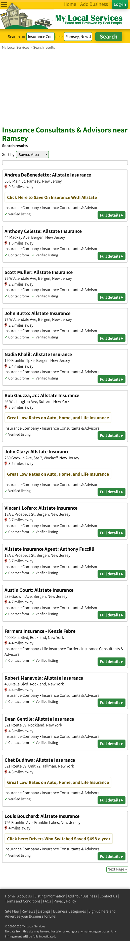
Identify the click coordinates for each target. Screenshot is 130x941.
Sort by (8, 154)
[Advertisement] (65, 87)
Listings (44, 911)
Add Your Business (82, 896)
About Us (24, 896)
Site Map (12, 911)
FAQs (47, 901)
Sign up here (99, 911)
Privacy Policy (65, 901)
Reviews (28, 911)
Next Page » (117, 869)
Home (10, 896)
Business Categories (69, 911)
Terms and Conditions (22, 901)
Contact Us (108, 896)
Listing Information (49, 896)
